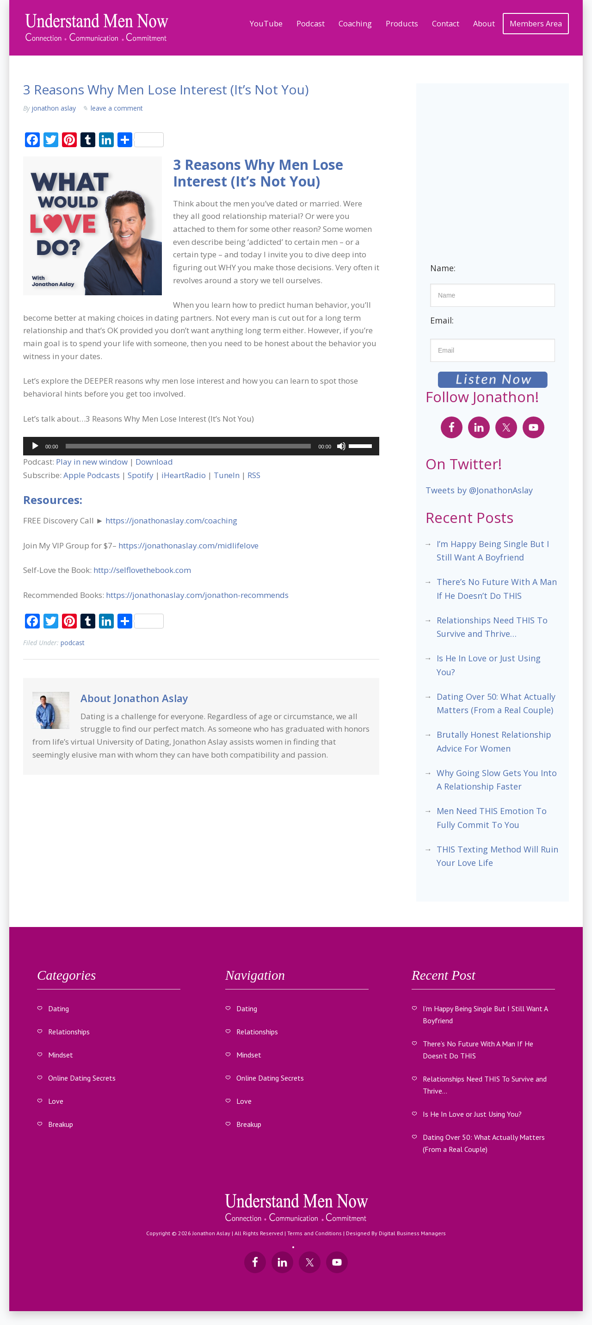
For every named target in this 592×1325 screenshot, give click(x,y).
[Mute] (341, 446)
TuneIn (227, 475)
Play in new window (92, 461)
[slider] (188, 446)
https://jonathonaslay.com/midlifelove (188, 545)
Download (154, 461)
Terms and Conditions (314, 1233)
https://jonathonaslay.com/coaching (171, 520)
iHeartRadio (183, 475)
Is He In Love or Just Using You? (472, 1114)
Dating (58, 1008)
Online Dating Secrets (82, 1077)
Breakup (60, 1124)
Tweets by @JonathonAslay (479, 490)
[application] (201, 446)
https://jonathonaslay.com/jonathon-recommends (197, 595)
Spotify (141, 475)
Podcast (73, 642)
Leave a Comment (117, 108)
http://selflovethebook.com (142, 570)
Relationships (69, 1031)
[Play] (35, 446)
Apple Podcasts (91, 475)
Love (55, 1101)
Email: (442, 320)
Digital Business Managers (412, 1233)
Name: (443, 268)
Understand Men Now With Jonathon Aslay (97, 28)
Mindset (60, 1054)
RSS (253, 475)
